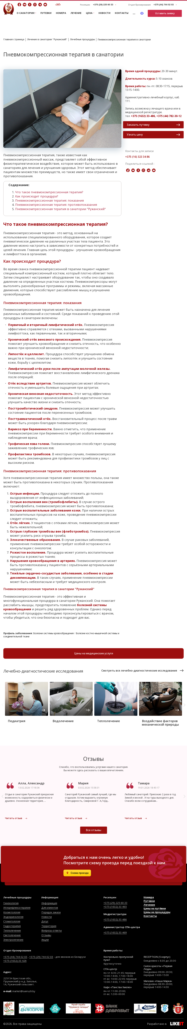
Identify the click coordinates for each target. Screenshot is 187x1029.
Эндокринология (13, 916)
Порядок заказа (51, 912)
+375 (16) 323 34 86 (137, 157)
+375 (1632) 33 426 (15, 960)
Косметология (11, 912)
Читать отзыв (16, 818)
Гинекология (11, 903)
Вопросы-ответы (51, 930)
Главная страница (13, 39)
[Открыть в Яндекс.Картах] (77, 873)
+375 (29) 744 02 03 (41, 956)
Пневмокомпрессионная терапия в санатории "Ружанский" (60, 209)
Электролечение (13, 939)
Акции (45, 939)
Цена (89, 13)
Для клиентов (49, 907)
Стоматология (11, 921)
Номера (61, 13)
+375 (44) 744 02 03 (15, 956)
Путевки (45, 13)
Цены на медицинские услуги (93, 653)
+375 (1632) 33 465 (115, 906)
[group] (26, 703)
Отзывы (46, 935)
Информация (49, 903)
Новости (104, 13)
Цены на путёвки (155, 908)
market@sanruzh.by (23, 991)
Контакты (121, 13)
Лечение (75, 13)
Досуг (44, 921)
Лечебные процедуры (82, 39)
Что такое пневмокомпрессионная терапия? (49, 192)
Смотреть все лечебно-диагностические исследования (142, 670)
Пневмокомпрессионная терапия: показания (49, 200)
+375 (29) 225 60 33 (115, 902)
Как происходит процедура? (36, 196)
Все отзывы (93, 830)
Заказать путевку (153, 124)
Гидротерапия (12, 926)
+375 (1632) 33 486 (115, 919)
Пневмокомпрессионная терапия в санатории (124, 39)
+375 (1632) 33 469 (115, 932)
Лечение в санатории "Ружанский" (47, 39)
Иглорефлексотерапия (16, 907)
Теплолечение (12, 930)
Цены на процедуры (157, 912)
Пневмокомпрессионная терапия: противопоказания (56, 205)
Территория (48, 926)
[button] (184, 704)
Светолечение (12, 935)
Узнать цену (153, 134)
